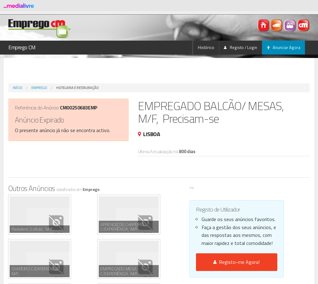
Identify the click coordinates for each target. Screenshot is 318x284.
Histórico (206, 47)
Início (17, 87)
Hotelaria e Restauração (77, 87)
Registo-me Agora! (236, 262)
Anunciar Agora (283, 47)
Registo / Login (240, 47)
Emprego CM (22, 47)
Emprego (39, 87)
